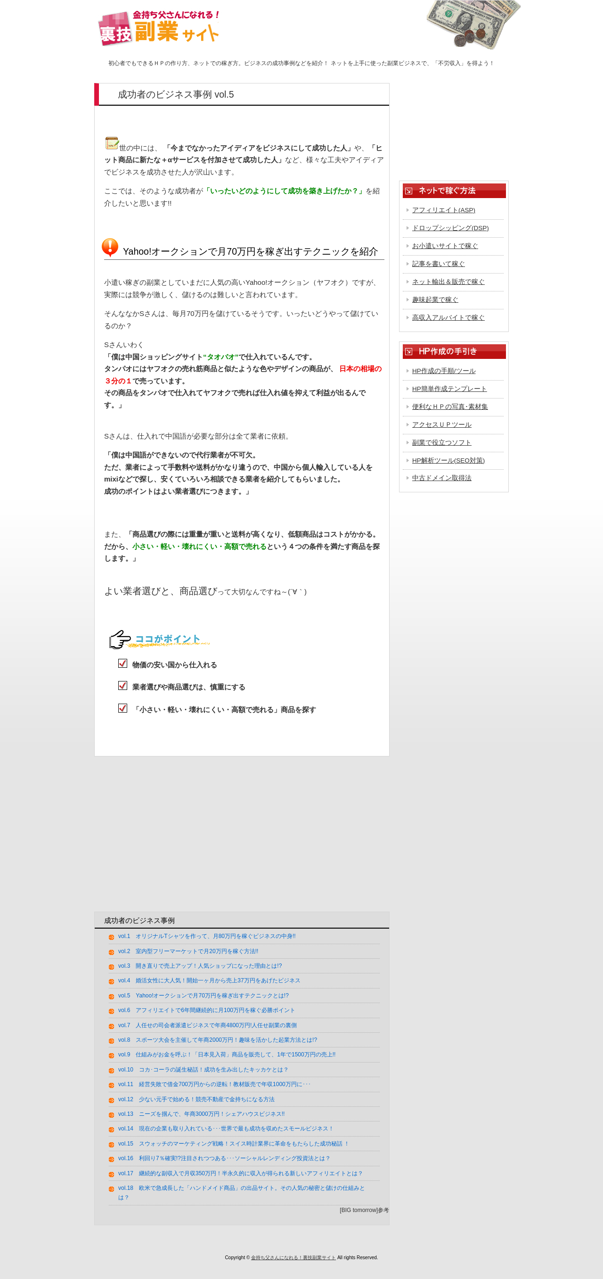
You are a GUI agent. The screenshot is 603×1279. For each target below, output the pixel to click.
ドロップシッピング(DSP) (450, 228)
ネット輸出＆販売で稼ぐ (448, 281)
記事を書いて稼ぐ (438, 263)
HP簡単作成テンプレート (449, 388)
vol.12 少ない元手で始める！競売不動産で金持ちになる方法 (196, 1099)
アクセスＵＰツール (442, 424)
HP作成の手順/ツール (444, 370)
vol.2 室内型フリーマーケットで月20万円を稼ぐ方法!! (188, 951)
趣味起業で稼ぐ (435, 299)
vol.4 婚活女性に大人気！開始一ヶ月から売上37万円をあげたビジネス (209, 980)
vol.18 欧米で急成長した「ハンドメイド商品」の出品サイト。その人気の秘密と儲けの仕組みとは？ (241, 1193)
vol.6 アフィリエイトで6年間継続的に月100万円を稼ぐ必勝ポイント (206, 1010)
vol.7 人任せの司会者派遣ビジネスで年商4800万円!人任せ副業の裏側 (207, 1025)
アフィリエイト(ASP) (443, 210)
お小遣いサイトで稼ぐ (445, 245)
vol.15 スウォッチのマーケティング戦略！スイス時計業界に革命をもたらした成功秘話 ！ (234, 1143)
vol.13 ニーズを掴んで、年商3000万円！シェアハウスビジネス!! (201, 1114)
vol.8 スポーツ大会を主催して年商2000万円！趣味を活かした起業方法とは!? (217, 1040)
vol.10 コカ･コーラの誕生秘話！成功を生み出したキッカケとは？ (203, 1069)
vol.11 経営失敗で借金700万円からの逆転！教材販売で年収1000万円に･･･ (214, 1084)
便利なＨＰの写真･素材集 (450, 406)
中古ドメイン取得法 (442, 478)
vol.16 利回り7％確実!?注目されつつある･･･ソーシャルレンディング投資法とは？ (224, 1158)
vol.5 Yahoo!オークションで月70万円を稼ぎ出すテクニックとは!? (203, 995)
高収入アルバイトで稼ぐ (448, 317)
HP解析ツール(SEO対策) (448, 460)
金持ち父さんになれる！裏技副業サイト (293, 1257)
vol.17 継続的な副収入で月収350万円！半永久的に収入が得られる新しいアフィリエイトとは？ (240, 1173)
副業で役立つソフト (442, 442)
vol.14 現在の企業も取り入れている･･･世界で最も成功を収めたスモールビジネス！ (226, 1128)
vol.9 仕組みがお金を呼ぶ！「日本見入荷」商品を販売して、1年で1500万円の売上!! (226, 1054)
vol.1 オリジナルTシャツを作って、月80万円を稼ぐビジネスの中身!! (207, 936)
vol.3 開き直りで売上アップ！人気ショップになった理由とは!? (200, 966)
